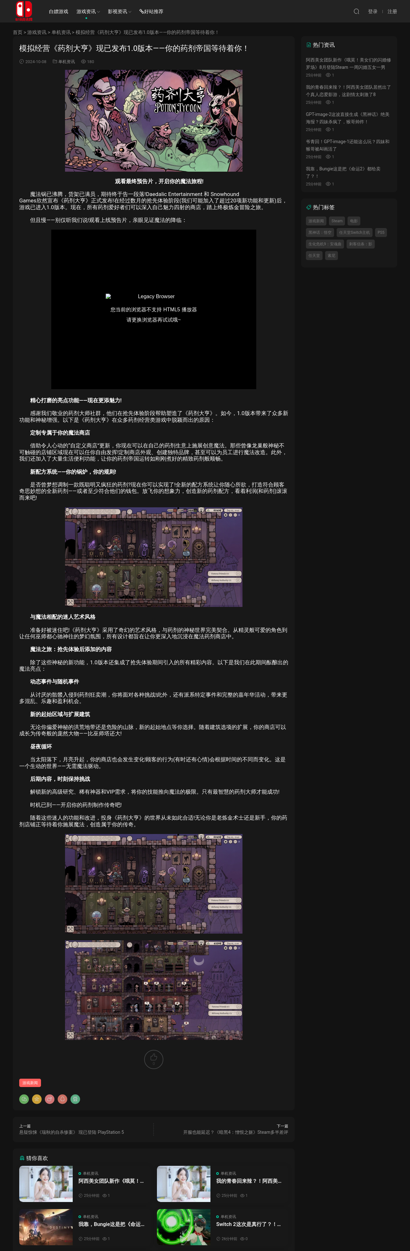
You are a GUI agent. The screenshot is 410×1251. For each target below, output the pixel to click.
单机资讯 (61, 32)
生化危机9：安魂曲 (324, 244)
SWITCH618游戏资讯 (24, 11)
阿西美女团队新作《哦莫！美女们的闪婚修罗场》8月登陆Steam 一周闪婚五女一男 (111, 1181)
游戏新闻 (30, 1083)
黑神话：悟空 (320, 232)
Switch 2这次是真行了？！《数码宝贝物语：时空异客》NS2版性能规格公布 (249, 1224)
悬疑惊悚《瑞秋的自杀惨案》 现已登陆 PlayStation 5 (71, 1132)
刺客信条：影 (360, 244)
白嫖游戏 (58, 11)
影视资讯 (117, 11)
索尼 (331, 255)
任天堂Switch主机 (354, 232)
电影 (354, 221)
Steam (337, 221)
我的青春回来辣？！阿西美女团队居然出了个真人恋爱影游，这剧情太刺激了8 (249, 1181)
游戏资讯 (86, 11)
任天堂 (314, 255)
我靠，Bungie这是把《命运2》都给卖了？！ (109, 1224)
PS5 (381, 232)
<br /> (153, 309)
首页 (17, 32)
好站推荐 (151, 12)
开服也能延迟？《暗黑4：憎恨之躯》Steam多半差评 (235, 1132)
